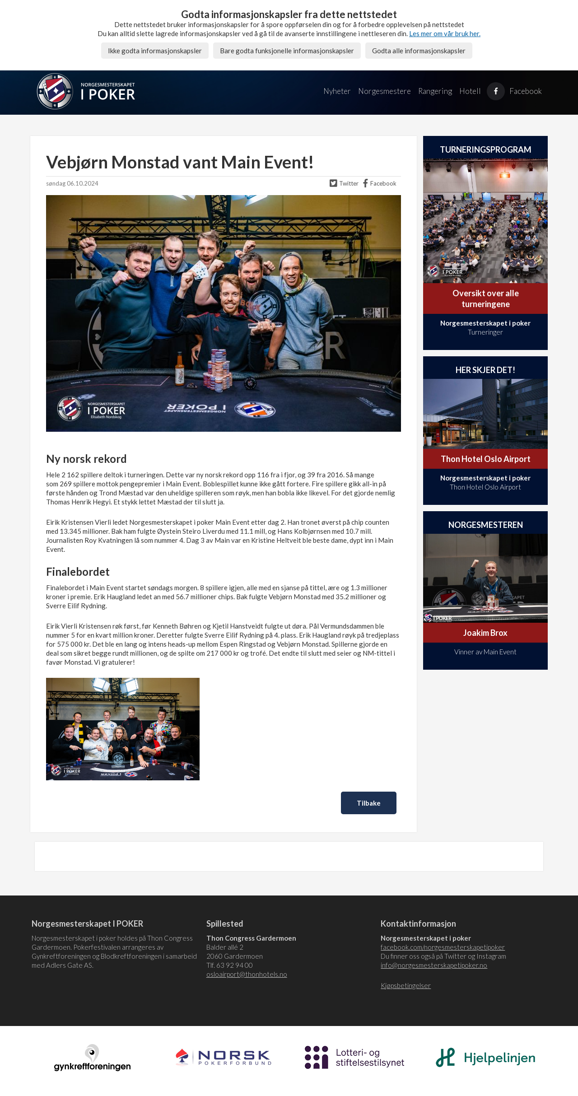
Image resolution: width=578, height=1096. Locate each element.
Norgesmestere (384, 91)
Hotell (470, 91)
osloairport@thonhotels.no (246, 974)
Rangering (435, 91)
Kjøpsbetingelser (406, 985)
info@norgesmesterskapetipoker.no (434, 965)
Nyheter (337, 91)
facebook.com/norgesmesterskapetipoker (443, 947)
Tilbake (369, 803)
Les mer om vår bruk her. (444, 33)
